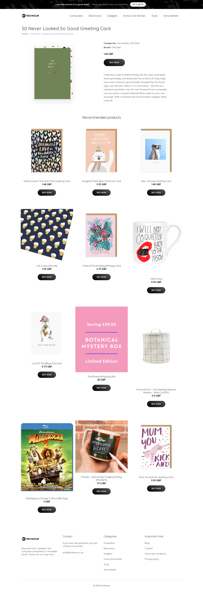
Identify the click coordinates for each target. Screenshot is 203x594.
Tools (154, 17)
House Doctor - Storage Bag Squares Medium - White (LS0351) (156, 395)
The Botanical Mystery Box (101, 380)
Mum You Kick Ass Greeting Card (156, 480)
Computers (76, 17)
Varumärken (171, 17)
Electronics (95, 17)
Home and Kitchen (134, 17)
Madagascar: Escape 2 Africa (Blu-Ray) (47, 501)
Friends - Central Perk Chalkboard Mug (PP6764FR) (101, 482)
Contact (149, 551)
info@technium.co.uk (73, 556)
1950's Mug (156, 282)
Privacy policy (152, 562)
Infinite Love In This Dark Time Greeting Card (47, 184)
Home (25, 37)
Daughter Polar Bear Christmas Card (101, 184)
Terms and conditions (155, 557)
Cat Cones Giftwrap (46, 269)
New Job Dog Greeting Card (156, 184)
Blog (147, 546)
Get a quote (138, 4)
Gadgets (112, 17)
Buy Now (114, 66)
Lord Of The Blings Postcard (47, 366)
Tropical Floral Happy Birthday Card (101, 269)
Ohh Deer (135, 46)
